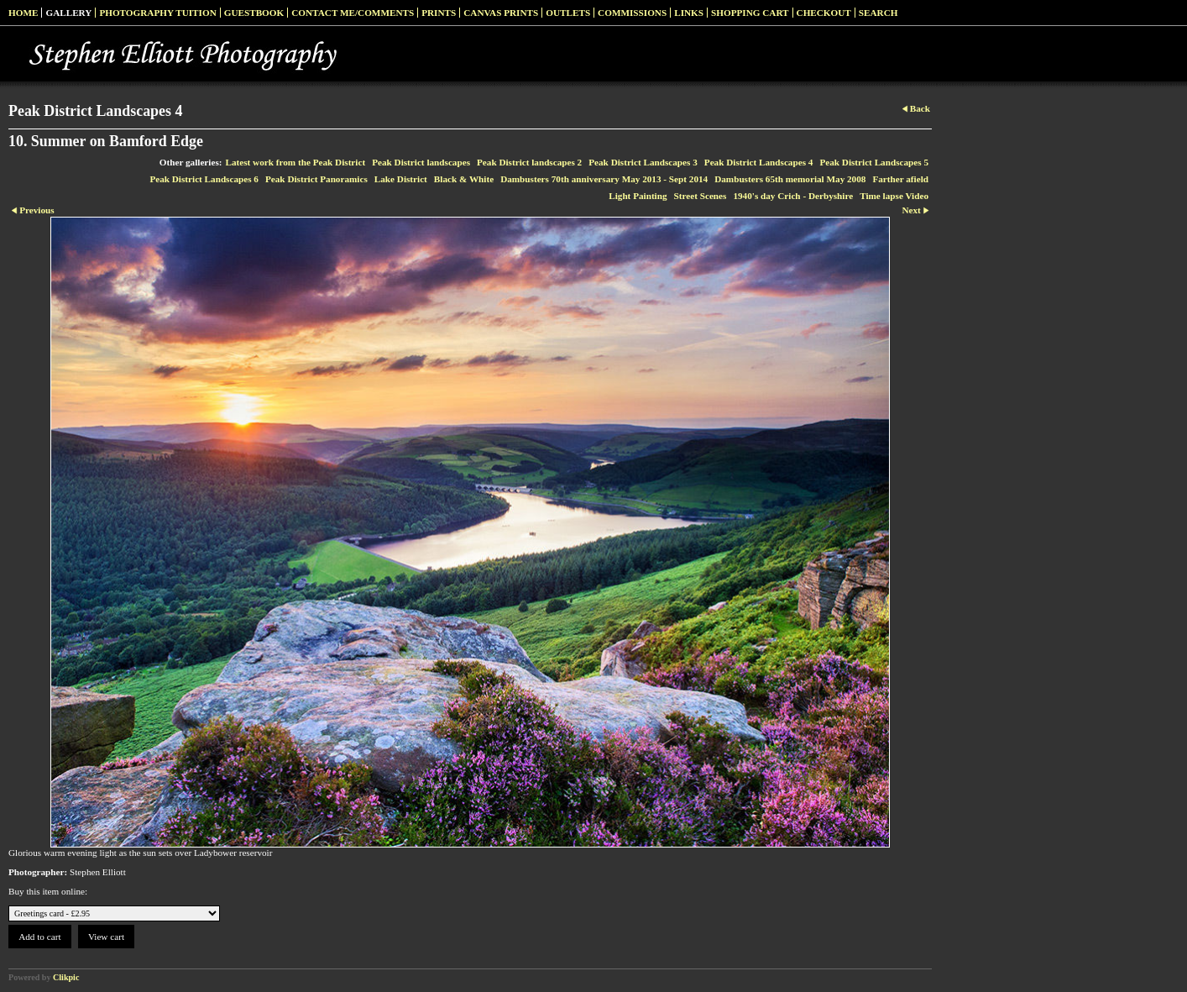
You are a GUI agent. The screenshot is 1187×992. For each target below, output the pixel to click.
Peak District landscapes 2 (529, 162)
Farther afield (900, 179)
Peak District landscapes (421, 162)
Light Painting (638, 196)
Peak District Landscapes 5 (873, 162)
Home (23, 13)
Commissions (632, 13)
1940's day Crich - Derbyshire (793, 196)
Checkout (824, 13)
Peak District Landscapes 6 (204, 179)
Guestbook (254, 13)
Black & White (464, 179)
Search (878, 13)
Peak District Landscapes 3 (643, 162)
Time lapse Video (894, 196)
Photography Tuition (157, 13)
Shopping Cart (750, 13)
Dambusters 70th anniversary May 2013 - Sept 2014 (604, 179)
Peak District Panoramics (316, 179)
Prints (438, 13)
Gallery (68, 13)
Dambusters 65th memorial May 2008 (789, 179)
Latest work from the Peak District (296, 162)
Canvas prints (500, 13)
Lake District (400, 179)
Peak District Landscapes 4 (758, 162)
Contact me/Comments (352, 13)
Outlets (568, 13)
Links (688, 13)
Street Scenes (700, 196)
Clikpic (66, 977)
